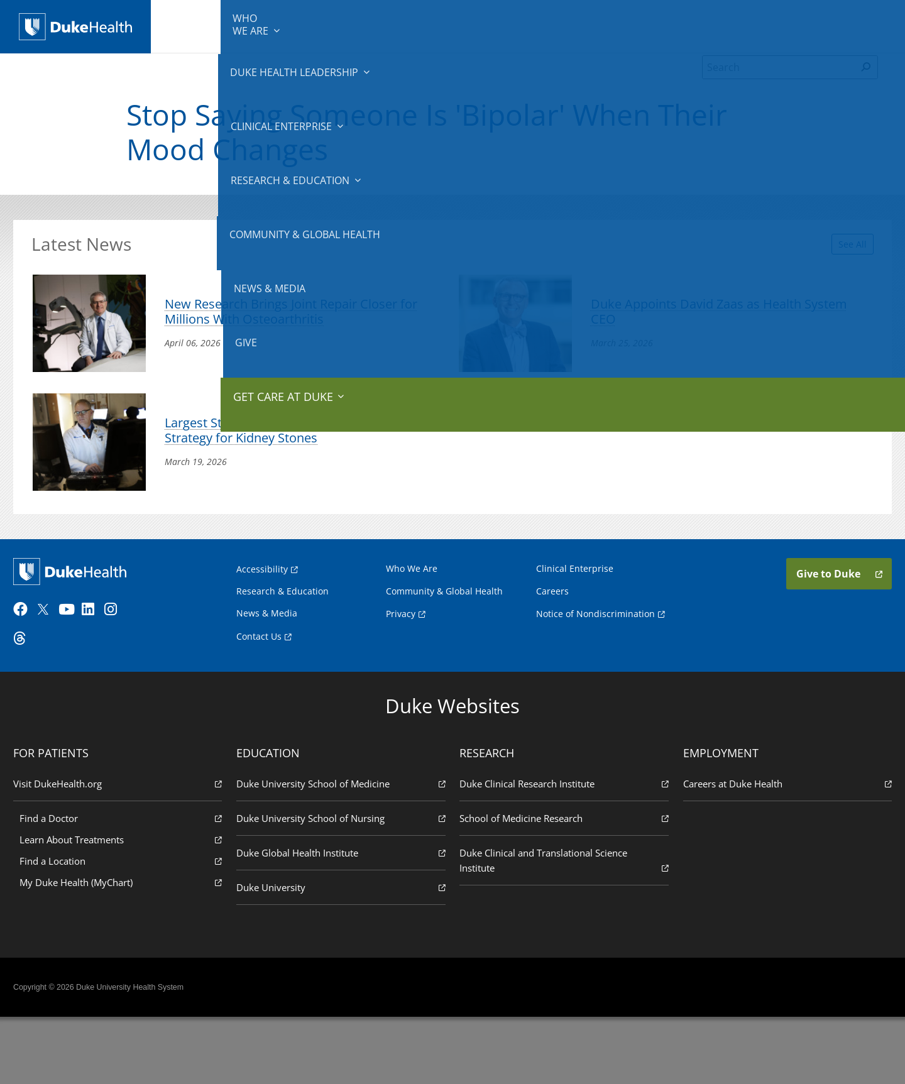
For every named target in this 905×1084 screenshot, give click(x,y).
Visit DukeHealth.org (122, 849)
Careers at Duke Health (783, 849)
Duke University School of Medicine (342, 849)
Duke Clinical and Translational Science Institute (562, 926)
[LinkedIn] (97, 675)
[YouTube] (74, 675)
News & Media (724, 25)
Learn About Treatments (125, 905)
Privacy (400, 672)
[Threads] (29, 704)
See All (838, 255)
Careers (552, 651)
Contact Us (259, 695)
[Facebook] (29, 675)
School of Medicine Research (562, 884)
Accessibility (262, 628)
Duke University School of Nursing (342, 884)
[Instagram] (120, 675)
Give (791, 19)
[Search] (779, 84)
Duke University (342, 953)
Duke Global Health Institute (342, 918)
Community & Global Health (623, 25)
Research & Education (508, 25)
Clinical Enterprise (401, 25)
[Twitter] (51, 675)
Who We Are (411, 628)
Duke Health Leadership (297, 25)
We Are (212, 25)
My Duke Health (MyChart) (125, 948)
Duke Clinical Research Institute (562, 849)
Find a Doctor (125, 884)
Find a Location (125, 926)
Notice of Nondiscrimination (595, 672)
